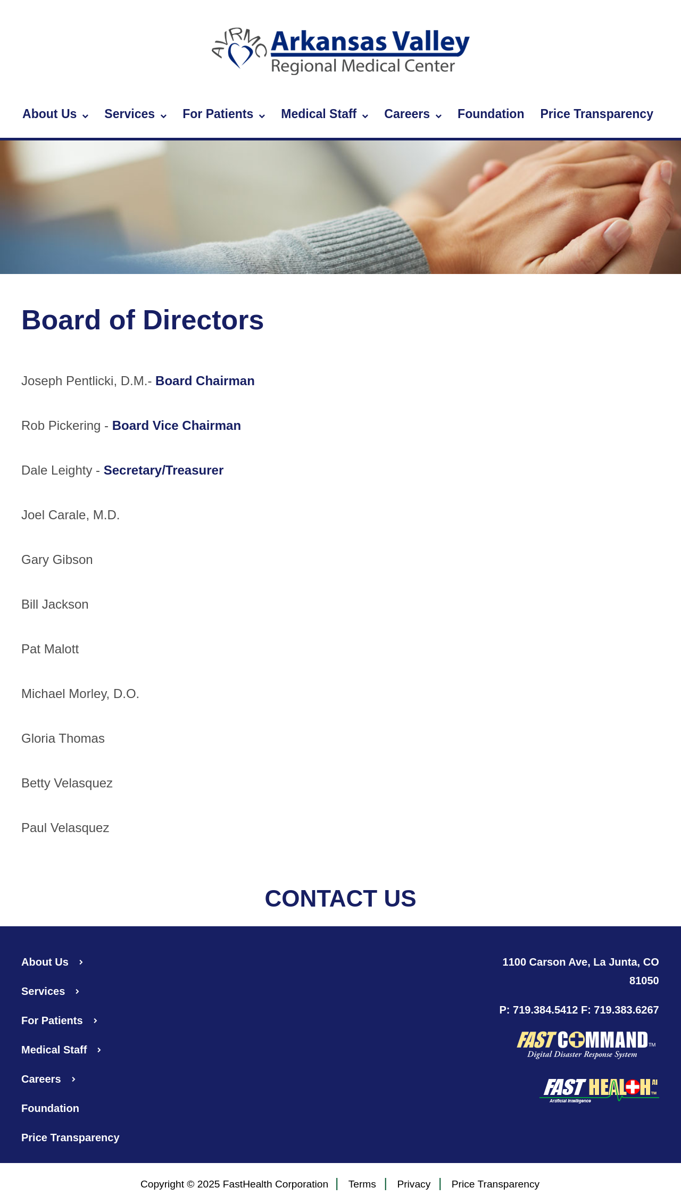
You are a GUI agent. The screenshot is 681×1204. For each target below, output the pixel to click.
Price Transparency (596, 114)
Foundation (491, 114)
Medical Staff (324, 114)
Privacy (413, 1184)
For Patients (223, 114)
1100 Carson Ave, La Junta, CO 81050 (581, 971)
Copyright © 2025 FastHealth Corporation (234, 1184)
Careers (413, 114)
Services (135, 114)
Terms (362, 1184)
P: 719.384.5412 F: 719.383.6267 (579, 1010)
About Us (55, 114)
